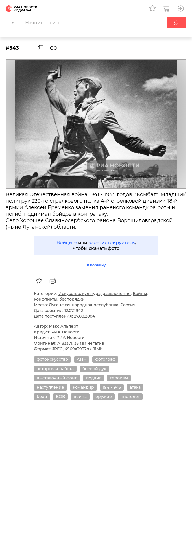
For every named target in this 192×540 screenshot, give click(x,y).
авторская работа (55, 368)
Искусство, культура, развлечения (94, 293)
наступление (50, 387)
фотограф (105, 359)
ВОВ (60, 396)
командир (83, 387)
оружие (103, 396)
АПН (81, 359)
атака (135, 387)
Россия (128, 304)
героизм (119, 378)
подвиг (93, 378)
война (80, 396)
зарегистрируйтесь (111, 242)
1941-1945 (112, 387)
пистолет (130, 396)
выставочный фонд (57, 378)
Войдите (66, 242)
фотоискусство (52, 359)
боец (42, 396)
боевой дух (94, 368)
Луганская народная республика (83, 304)
